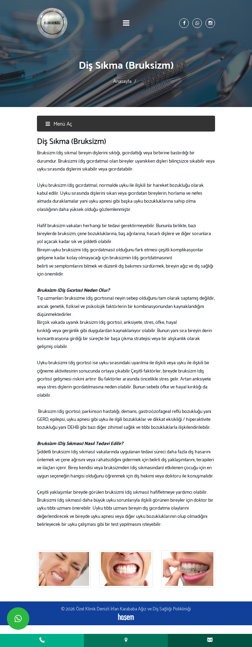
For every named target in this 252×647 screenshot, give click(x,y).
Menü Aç (58, 124)
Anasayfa (122, 81)
